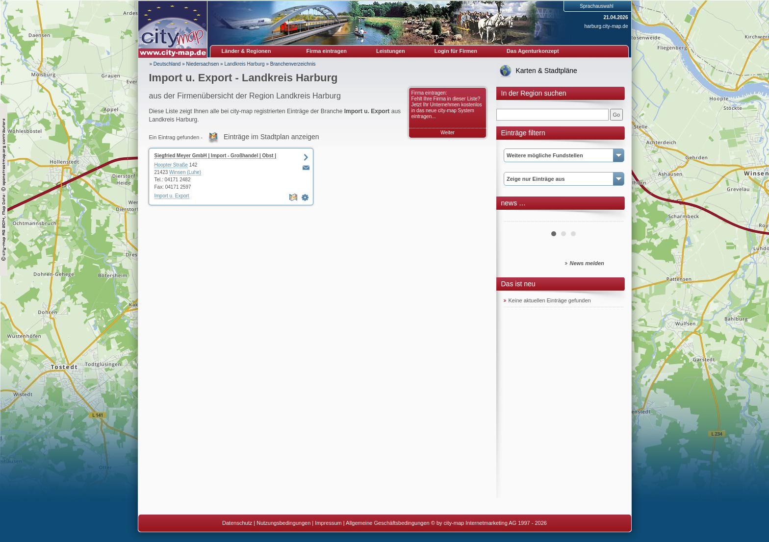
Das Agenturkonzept (533, 51)
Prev (516, 217)
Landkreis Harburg (244, 64)
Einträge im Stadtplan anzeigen (271, 137)
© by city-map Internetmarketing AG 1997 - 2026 (489, 523)
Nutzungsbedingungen (283, 523)
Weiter (447, 132)
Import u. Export (171, 195)
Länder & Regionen (246, 51)
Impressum (328, 523)
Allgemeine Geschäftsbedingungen (388, 523)
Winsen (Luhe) (185, 172)
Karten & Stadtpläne (546, 70)
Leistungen (390, 51)
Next (611, 217)
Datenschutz (237, 523)
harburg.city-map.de (606, 26)
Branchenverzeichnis (293, 64)
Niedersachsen (202, 64)
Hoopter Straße (171, 165)
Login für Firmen (456, 51)
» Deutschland (165, 64)
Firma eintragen (327, 51)
